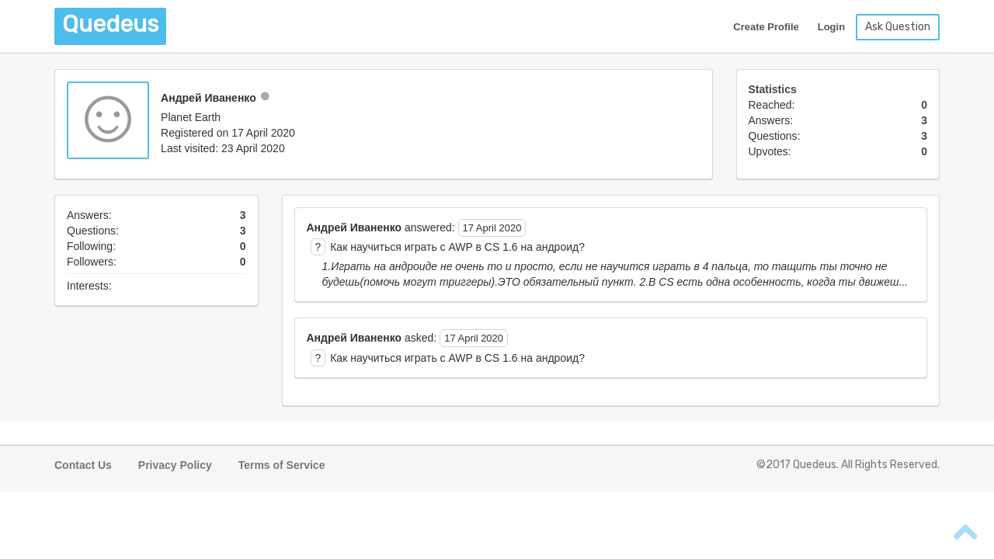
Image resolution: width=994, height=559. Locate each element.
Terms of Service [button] (281, 465)
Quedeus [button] (110, 24)
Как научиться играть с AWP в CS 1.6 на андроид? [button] (457, 247)
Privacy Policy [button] (175, 465)
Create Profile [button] (766, 27)
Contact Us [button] (83, 465)
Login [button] (831, 27)
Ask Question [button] (897, 26)
